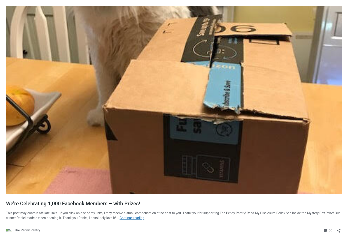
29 (327, 230)
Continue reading (132, 218)
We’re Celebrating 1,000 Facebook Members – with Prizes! (73, 203)
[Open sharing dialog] (338, 229)
